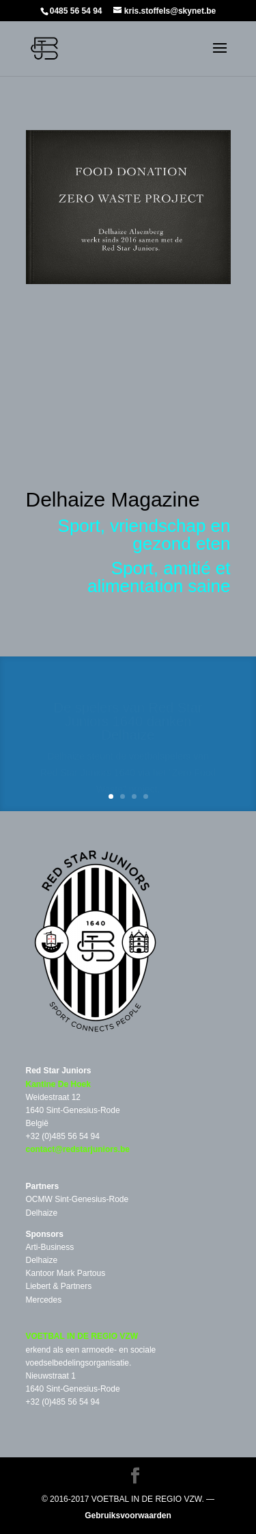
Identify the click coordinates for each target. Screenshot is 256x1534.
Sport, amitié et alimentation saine (159, 577)
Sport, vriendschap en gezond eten (144, 534)
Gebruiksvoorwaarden (128, 1515)
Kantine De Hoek (58, 1084)
